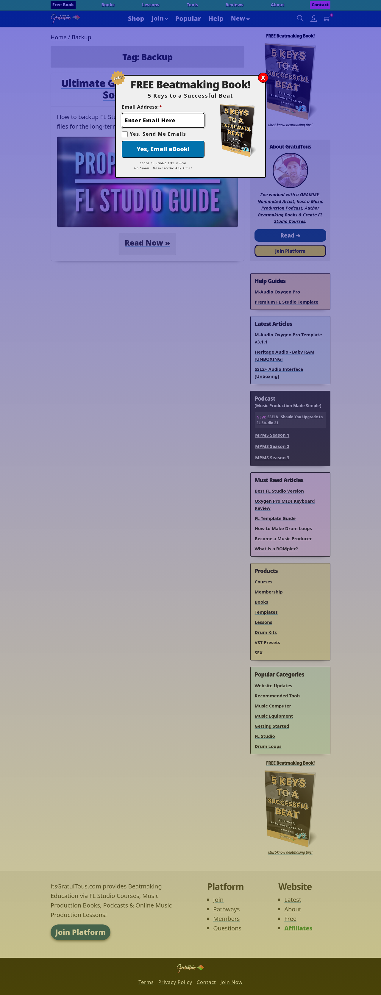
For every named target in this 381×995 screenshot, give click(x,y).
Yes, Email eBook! (163, 149)
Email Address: (142, 107)
